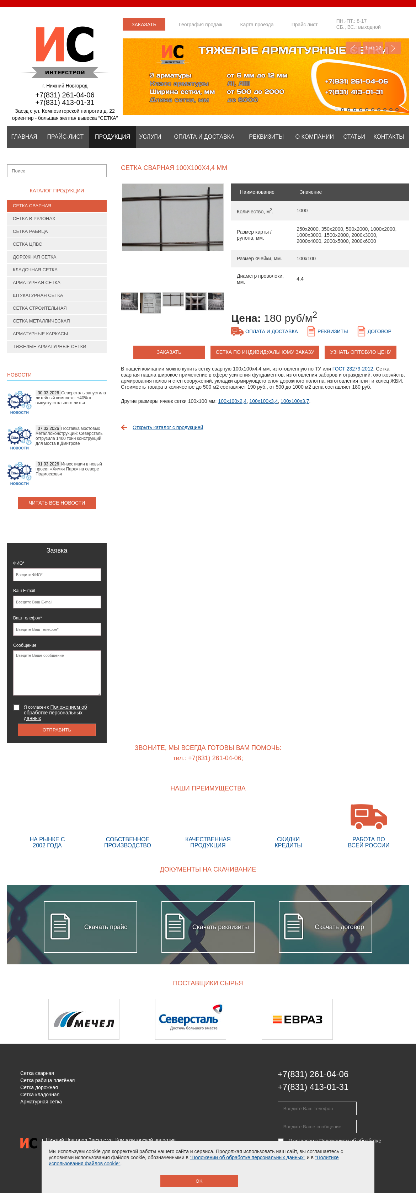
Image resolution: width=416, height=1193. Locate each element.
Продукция (112, 137)
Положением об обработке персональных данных (55, 712)
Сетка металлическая (41, 321)
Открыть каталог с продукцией (168, 427)
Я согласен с (55, 712)
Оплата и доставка (271, 331)
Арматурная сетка (36, 282)
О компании (314, 137)
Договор (379, 331)
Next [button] (390, 1019)
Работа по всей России (369, 826)
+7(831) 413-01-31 (64, 102)
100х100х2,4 (232, 401)
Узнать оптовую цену (360, 352)
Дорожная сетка (34, 257)
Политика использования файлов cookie (88, 1174)
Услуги (150, 137)
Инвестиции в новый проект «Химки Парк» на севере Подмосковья (69, 469)
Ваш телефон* (27, 618)
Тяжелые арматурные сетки (49, 346)
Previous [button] (25, 1019)
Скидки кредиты (288, 826)
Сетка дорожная (39, 1087)
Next (393, 48)
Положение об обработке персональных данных (98, 1162)
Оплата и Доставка (204, 137)
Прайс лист (305, 24)
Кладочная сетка (35, 269)
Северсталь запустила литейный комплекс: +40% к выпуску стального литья (71, 397)
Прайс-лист (65, 137)
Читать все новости (57, 503)
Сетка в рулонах (34, 218)
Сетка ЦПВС (27, 244)
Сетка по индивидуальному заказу (265, 352)
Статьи (354, 137)
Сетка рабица (30, 231)
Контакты (388, 137)
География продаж (200, 24)
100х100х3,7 (295, 401)
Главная (24, 137)
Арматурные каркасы (40, 333)
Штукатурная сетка (38, 295)
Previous (353, 48)
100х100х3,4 (263, 401)
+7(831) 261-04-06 (64, 95)
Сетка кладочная (39, 1094)
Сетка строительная (40, 308)
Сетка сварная (32, 205)
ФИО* (19, 563)
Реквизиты (266, 137)
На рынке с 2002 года (47, 826)
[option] (172, 220)
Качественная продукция (208, 826)
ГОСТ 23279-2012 (352, 369)
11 (397, 109)
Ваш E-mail (24, 590)
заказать (169, 352)
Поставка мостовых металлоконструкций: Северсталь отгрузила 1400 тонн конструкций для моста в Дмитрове (69, 436)
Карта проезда (256, 24)
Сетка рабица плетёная (47, 1080)
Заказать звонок (144, 26)
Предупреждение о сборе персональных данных (98, 1168)
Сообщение (24, 645)
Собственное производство (127, 826)
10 (391, 109)
